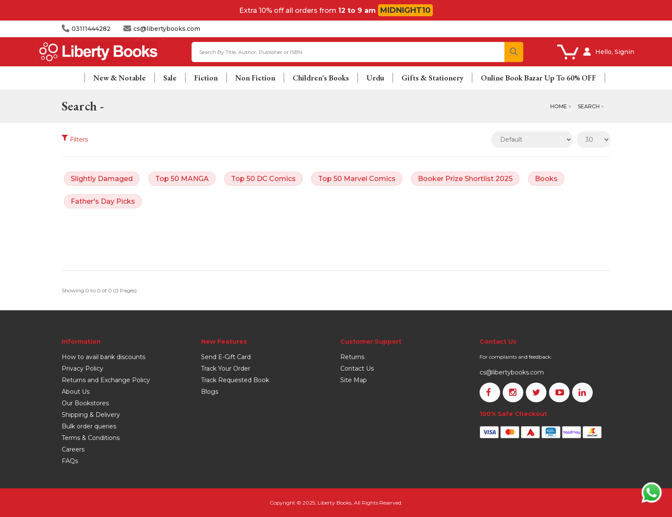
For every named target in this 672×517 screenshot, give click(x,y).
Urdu (375, 78)
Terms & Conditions (91, 438)
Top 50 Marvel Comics (357, 179)
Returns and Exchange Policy (106, 380)
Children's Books (321, 78)
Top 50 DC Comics (263, 179)
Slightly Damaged (102, 179)
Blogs (209, 391)
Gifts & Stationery (432, 78)
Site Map (353, 380)
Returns (352, 357)
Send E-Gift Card (226, 357)
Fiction (206, 78)
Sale (170, 78)
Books (546, 179)
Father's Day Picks (103, 201)
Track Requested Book (235, 380)
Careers (73, 449)
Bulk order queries (89, 426)
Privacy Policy (82, 368)
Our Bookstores (85, 403)
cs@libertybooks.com (512, 372)
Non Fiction (255, 78)
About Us (76, 391)
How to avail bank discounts (103, 357)
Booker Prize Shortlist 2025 (465, 179)
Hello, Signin (614, 52)
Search (589, 106)
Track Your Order (225, 368)
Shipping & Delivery (91, 415)
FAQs (70, 461)
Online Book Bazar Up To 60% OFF (538, 78)
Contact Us (357, 368)
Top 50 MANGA (182, 179)
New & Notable (119, 78)
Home (558, 106)
